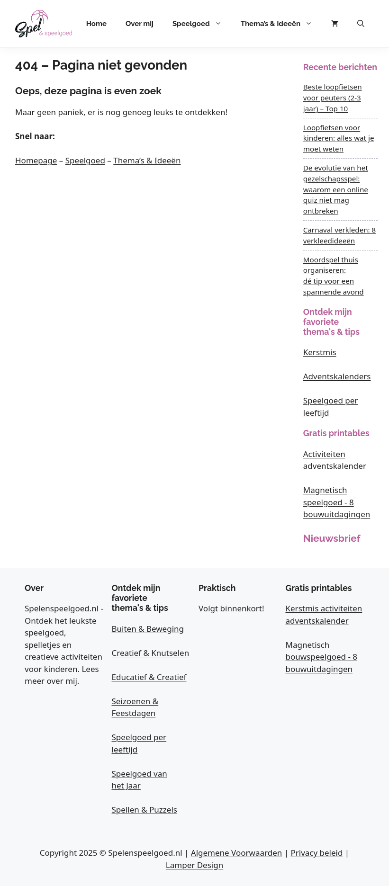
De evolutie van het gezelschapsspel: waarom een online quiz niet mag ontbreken (335, 189)
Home (96, 23)
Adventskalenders (337, 376)
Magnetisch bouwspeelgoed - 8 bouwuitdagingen (322, 656)
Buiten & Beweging (148, 628)
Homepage (36, 160)
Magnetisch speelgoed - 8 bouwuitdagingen (337, 501)
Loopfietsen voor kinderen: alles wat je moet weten (338, 138)
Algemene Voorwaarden (236, 852)
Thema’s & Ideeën (281, 23)
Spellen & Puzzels (144, 809)
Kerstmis (319, 352)
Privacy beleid (316, 852)
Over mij (140, 23)
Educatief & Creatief (149, 676)
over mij (62, 680)
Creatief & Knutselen (151, 652)
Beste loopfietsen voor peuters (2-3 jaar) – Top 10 (332, 97)
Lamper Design (194, 864)
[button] (361, 23)
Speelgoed (201, 23)
